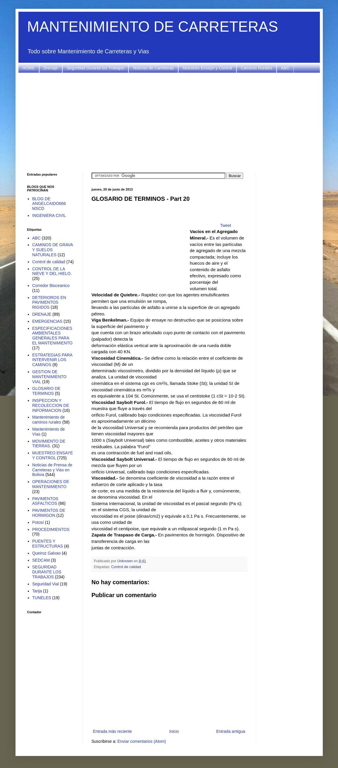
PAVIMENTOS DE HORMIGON (48, 513)
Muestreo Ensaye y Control (207, 68)
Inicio (174, 731)
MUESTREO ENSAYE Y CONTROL (52, 455)
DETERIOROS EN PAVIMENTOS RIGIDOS (49, 302)
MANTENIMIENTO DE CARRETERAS (152, 26)
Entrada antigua (230, 731)
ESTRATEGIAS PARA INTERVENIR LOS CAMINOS (52, 360)
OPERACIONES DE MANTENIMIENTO (50, 484)
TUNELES (41, 597)
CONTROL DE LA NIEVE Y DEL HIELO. (52, 271)
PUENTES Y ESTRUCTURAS (47, 543)
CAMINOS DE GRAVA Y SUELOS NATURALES (52, 249)
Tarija (37, 591)
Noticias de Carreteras (153, 68)
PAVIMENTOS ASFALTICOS (45, 501)
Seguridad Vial (45, 584)
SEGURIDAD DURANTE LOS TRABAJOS (46, 572)
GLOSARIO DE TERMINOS (46, 391)
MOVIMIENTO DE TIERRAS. (48, 443)
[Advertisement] (169, 123)
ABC (285, 68)
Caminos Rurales (256, 68)
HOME (29, 68)
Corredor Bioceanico (51, 285)
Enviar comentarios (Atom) (141, 741)
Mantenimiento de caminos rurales (48, 419)
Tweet (225, 225)
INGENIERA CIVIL (49, 215)
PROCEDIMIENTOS (50, 529)
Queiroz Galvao (46, 553)
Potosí (38, 522)
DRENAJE (41, 314)
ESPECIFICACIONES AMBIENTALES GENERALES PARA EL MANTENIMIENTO (52, 335)
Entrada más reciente (112, 731)
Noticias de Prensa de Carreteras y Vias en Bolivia (52, 470)
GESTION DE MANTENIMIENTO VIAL (49, 376)
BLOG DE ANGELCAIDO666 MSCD (49, 203)
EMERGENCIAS (47, 321)
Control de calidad (126, 567)
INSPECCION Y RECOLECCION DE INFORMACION (50, 405)
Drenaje (51, 68)
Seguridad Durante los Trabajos (95, 68)
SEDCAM (41, 560)
